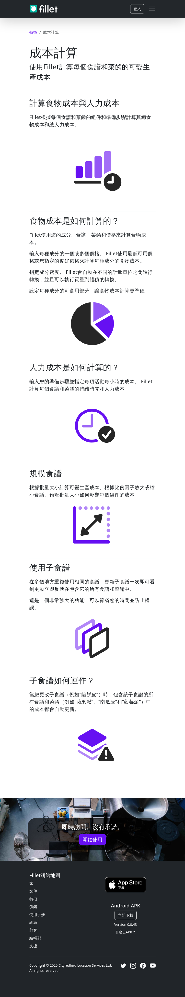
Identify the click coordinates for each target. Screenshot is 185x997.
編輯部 (35, 938)
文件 (33, 891)
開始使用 (92, 839)
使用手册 (37, 914)
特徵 (33, 899)
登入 (137, 9)
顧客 (33, 930)
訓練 (33, 922)
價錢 (33, 906)
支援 (33, 946)
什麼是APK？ (126, 932)
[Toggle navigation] (152, 8)
